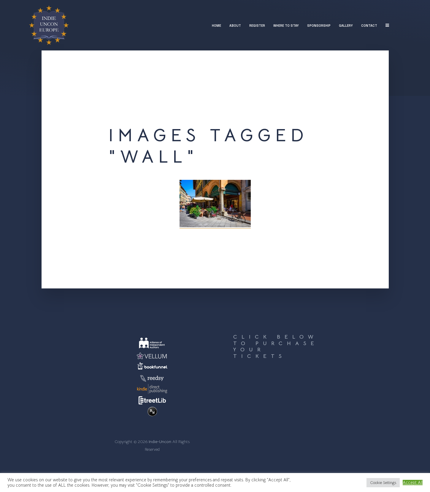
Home (216, 25)
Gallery (346, 25)
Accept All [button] (413, 482)
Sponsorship (319, 25)
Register (257, 25)
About (235, 25)
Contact (369, 25)
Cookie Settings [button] (383, 482)
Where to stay (286, 25)
